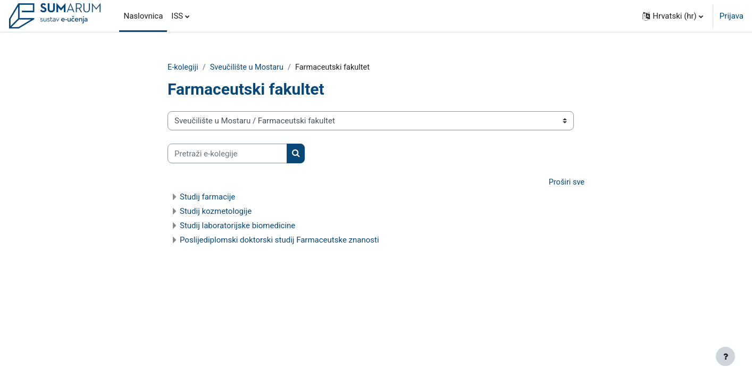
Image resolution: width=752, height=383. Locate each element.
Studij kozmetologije (216, 212)
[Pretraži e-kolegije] (227, 154)
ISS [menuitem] (177, 16)
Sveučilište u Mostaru (249, 67)
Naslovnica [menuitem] (143, 16)
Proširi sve (565, 183)
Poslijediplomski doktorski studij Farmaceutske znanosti (279, 240)
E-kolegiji (183, 67)
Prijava (731, 16)
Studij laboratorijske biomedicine (237, 226)
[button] (673, 16)
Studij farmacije (207, 197)
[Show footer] (725, 356)
